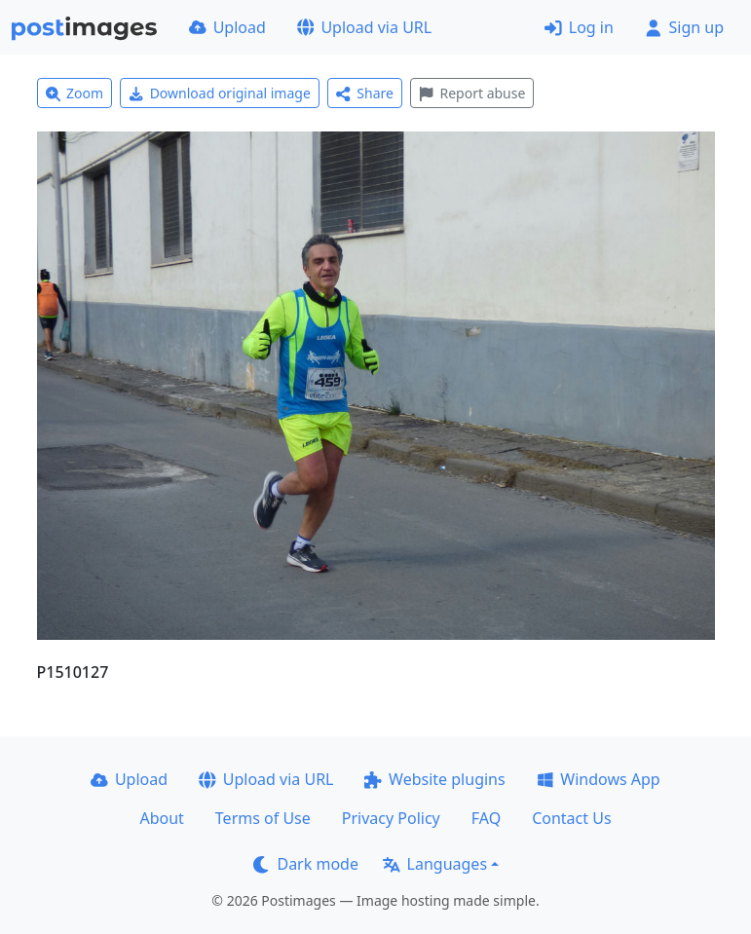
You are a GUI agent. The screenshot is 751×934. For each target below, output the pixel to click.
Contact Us (571, 818)
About (161, 818)
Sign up (684, 27)
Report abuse (472, 93)
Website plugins (434, 779)
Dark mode (305, 864)
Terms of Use (263, 818)
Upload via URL (364, 27)
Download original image (220, 93)
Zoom (75, 93)
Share (365, 93)
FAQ (486, 818)
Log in (579, 27)
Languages (435, 864)
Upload (227, 27)
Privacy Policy (391, 818)
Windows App (598, 779)
